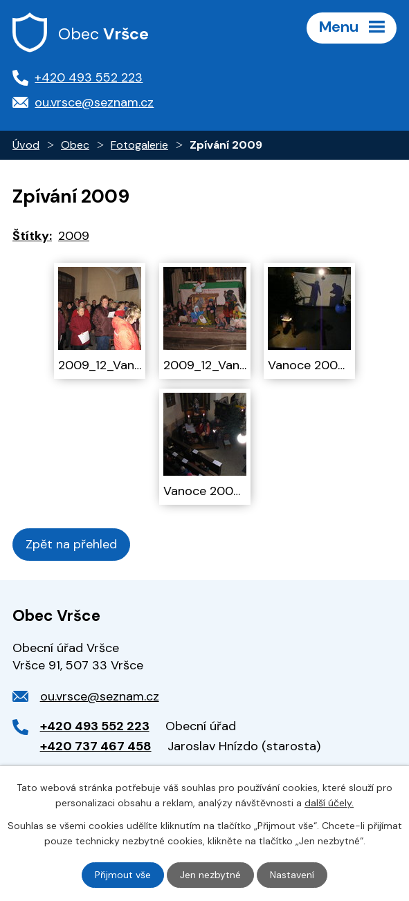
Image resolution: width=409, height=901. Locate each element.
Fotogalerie (139, 145)
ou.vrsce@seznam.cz (99, 696)
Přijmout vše (123, 875)
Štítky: (32, 235)
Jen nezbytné (210, 875)
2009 (73, 235)
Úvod (25, 145)
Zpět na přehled (71, 544)
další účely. (329, 803)
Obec (75, 145)
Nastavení (292, 875)
